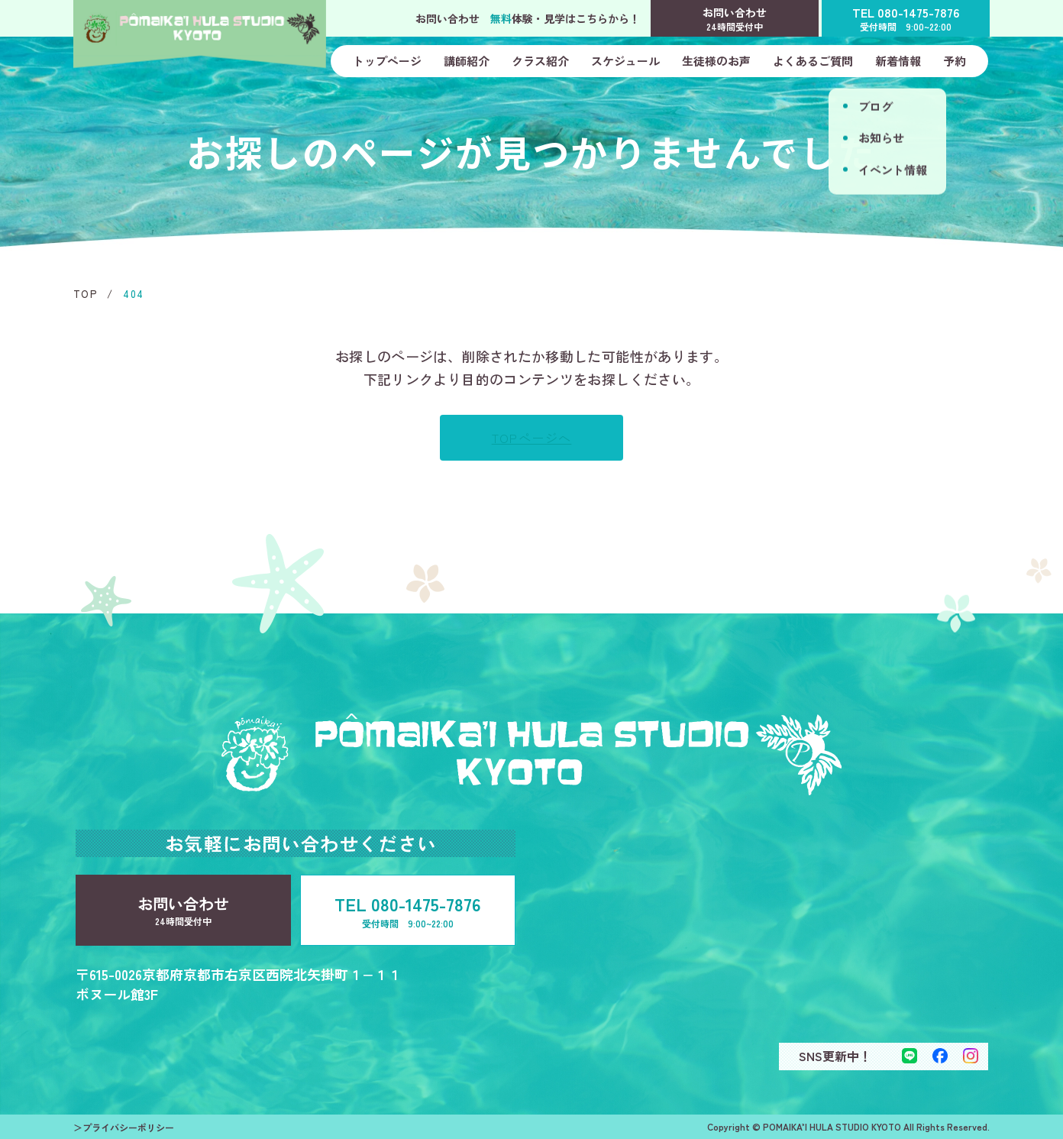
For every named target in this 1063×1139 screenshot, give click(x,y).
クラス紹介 (540, 61)
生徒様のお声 (716, 61)
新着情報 (898, 61)
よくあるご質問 (813, 61)
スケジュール (625, 61)
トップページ (387, 61)
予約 (954, 61)
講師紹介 (466, 61)
